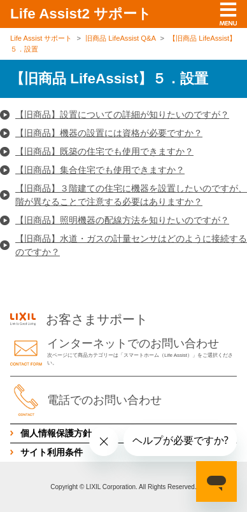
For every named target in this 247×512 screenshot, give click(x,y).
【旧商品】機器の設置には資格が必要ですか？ (108, 133)
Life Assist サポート (41, 38)
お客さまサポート (79, 319)
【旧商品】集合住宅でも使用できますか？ (100, 170)
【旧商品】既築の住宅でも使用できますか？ (104, 151)
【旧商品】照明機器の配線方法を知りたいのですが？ (122, 220)
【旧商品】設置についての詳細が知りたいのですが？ (122, 114)
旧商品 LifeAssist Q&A (120, 38)
